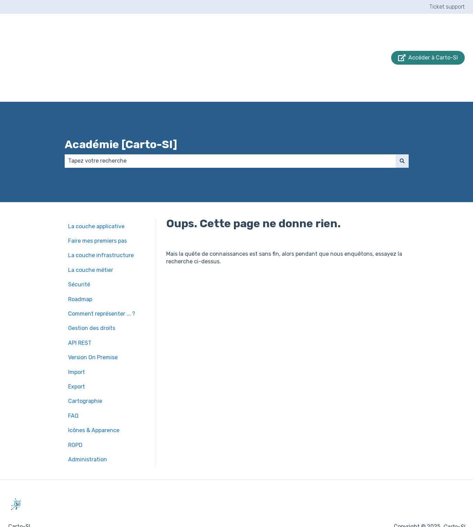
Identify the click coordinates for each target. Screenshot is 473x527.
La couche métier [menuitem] (90, 242)
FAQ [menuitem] (73, 388)
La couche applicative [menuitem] (96, 198)
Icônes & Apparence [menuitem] (93, 402)
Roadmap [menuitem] (80, 271)
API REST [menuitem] (80, 315)
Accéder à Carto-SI (428, 43)
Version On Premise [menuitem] (93, 329)
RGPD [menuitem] (75, 417)
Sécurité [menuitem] (79, 256)
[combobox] (230, 133)
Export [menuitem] (76, 358)
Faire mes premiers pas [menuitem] (97, 213)
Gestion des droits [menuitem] (91, 300)
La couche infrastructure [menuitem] (101, 227)
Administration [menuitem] (87, 431)
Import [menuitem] (76, 344)
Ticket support (447, 6)
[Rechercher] (402, 133)
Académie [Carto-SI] (121, 116)
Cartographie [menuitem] (85, 373)
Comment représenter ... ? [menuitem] (101, 286)
